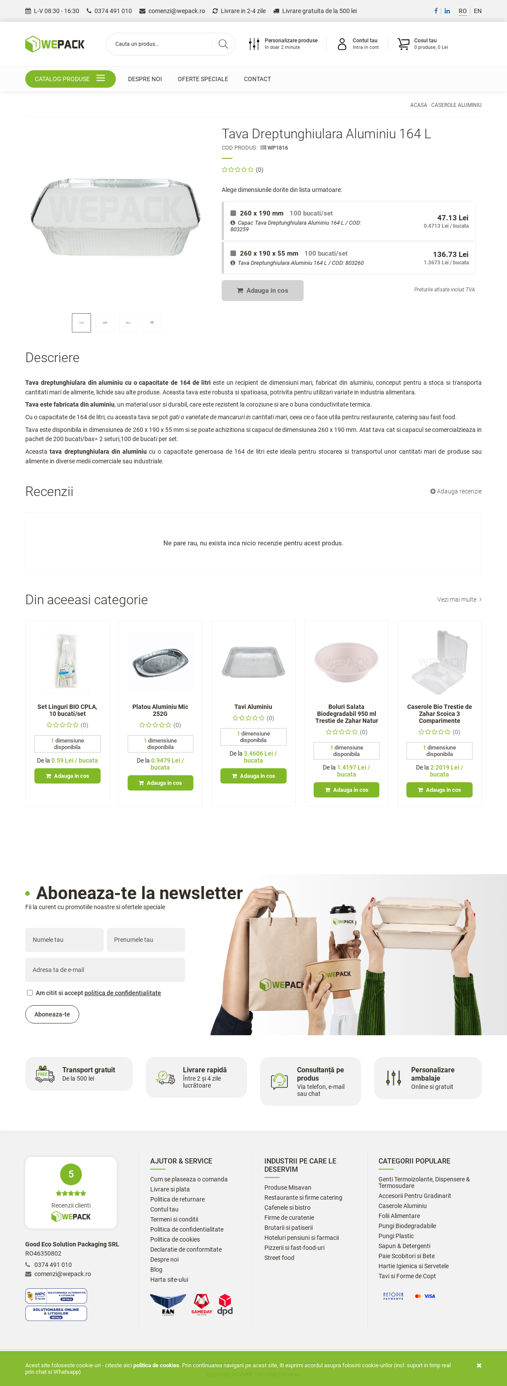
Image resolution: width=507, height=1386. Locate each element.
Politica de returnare (177, 1199)
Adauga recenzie (456, 491)
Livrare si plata (170, 1189)
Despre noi (145, 78)
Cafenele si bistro (287, 1208)
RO (463, 10)
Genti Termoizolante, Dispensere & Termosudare (424, 1182)
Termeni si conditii (174, 1219)
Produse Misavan (287, 1187)
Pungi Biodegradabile (407, 1226)
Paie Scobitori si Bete (407, 1256)
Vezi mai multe (459, 599)
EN (478, 10)
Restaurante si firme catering (303, 1197)
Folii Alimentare (399, 1216)
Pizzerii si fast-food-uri (294, 1248)
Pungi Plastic (396, 1236)
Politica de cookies (175, 1239)
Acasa (418, 105)
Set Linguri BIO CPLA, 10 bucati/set (67, 710)
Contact (257, 78)
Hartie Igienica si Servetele (414, 1266)
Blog (156, 1269)
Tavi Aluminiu (253, 706)
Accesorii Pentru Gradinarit (415, 1196)
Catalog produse (71, 79)
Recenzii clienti (71, 1193)
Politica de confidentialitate (186, 1229)
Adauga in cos (262, 290)
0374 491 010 (109, 10)
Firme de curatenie (289, 1218)
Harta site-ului (169, 1279)
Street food (279, 1258)
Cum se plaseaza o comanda (189, 1179)
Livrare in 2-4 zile (239, 10)
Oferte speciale (203, 78)
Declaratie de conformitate (186, 1249)
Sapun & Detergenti (404, 1246)
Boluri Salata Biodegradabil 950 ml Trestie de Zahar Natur (346, 713)
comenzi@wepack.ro (172, 10)
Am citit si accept (94, 992)
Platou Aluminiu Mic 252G (160, 710)
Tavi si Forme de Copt (407, 1276)
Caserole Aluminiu (456, 105)
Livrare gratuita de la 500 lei (315, 10)
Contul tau (164, 1209)
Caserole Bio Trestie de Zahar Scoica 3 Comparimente (439, 713)
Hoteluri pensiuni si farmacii (301, 1238)
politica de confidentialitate (122, 992)
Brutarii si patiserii (288, 1228)
